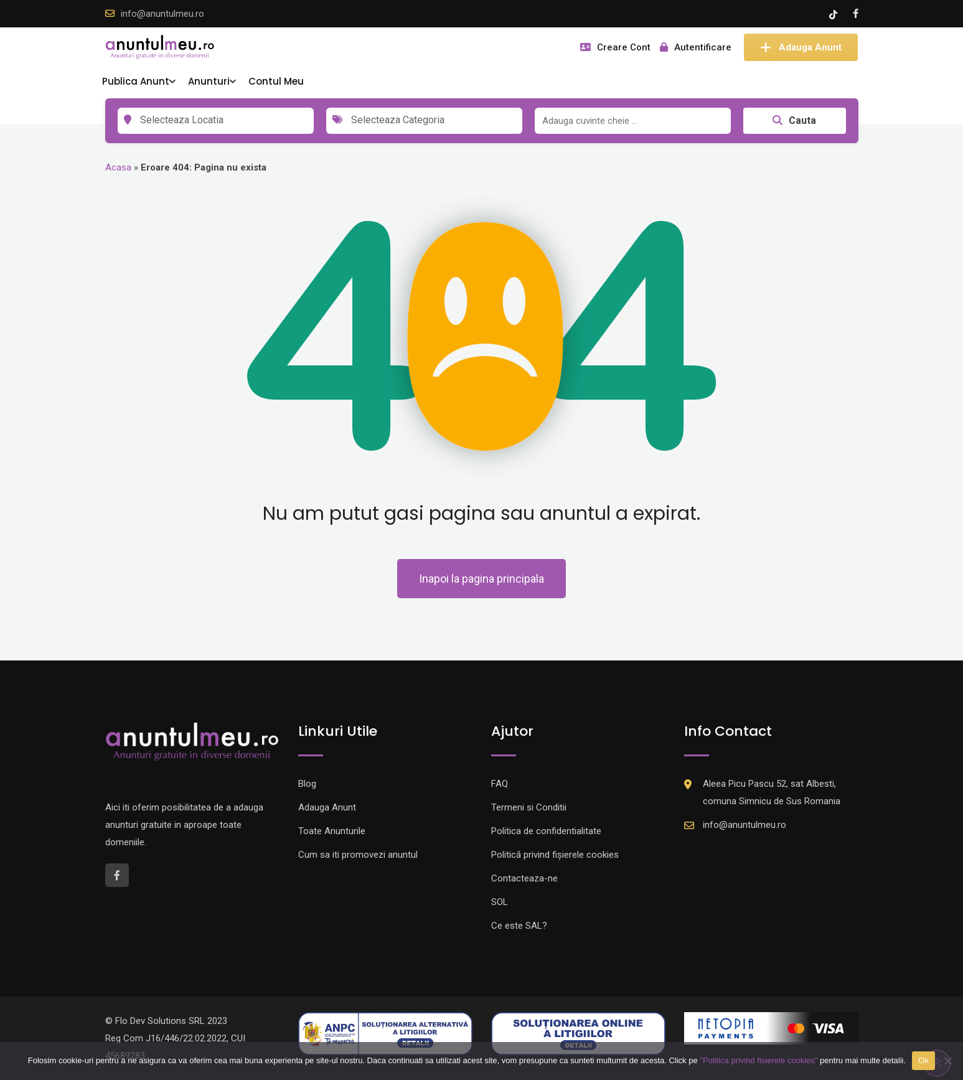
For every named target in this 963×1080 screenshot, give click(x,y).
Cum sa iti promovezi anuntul (358, 854)
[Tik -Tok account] (834, 13)
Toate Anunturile (331, 831)
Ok (923, 1060)
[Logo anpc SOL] (578, 1032)
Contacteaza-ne (524, 878)
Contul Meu (276, 81)
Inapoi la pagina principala (481, 578)
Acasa (118, 167)
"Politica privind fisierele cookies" (758, 1060)
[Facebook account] (855, 13)
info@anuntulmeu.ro (162, 13)
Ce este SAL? (519, 925)
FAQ (499, 783)
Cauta (794, 120)
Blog (307, 783)
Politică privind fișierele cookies (555, 854)
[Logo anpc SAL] (385, 1032)
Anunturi (209, 81)
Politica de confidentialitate (546, 831)
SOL (499, 902)
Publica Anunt (135, 81)
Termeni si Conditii (528, 807)
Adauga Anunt (801, 47)
